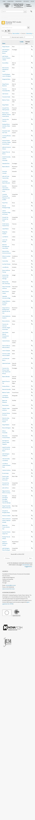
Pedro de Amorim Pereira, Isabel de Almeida (6, 520)
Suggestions (18, 1)
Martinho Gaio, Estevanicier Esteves (5, 419)
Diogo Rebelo (5, 105)
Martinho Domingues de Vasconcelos (5, 246)
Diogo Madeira (5, 424)
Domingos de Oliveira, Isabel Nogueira (5, 442)
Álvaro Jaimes (5, 405)
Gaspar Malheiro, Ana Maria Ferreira (6, 302)
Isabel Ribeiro (5, 228)
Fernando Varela (6, 97)
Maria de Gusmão (6, 389)
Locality (21, 41)
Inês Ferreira (5, 93)
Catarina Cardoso (6, 470)
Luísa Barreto (5, 267)
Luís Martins (5, 236)
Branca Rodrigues (6, 428)
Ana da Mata (5, 63)
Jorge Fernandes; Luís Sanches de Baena (6, 449)
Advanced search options (17, 37)
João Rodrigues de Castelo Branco (5, 51)
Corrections (10, 1)
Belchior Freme (5, 100)
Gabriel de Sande (6, 363)
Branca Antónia (6, 321)
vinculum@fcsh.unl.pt (10, 585)
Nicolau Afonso (5, 386)
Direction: (23, 33)
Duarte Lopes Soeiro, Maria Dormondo (5, 478)
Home (4, 1)
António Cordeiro (6, 515)
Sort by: (10, 33)
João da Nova (5, 488)
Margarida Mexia (6, 79)
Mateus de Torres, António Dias (6, 527)
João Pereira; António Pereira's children (6, 58)
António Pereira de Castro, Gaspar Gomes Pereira (6, 142)
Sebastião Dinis (5, 163)
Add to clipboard (32, 46)
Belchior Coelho (6, 392)
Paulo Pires (5, 202)
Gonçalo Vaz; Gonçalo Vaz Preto (5, 219)
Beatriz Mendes (6, 376)
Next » (30, 558)
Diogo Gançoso (5, 46)
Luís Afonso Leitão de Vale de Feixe (6, 465)
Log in (32, 1)
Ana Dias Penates (6, 264)
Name (3, 43)
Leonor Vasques (6, 350)
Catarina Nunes (6, 341)
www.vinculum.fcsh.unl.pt (8, 589)
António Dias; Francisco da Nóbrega (5, 276)
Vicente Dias (5, 261)
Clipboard (31, 11)
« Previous (7, 558)
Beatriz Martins (5, 166)
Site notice (26, 1)
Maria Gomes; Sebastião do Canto (5, 69)
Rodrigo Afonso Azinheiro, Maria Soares (6, 126)
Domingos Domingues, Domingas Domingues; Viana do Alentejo (6, 499)
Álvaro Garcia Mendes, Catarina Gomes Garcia (6, 114)
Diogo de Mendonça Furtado (4, 543)
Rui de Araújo (5, 473)
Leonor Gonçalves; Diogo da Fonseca (6, 212)
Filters (5, 17)
